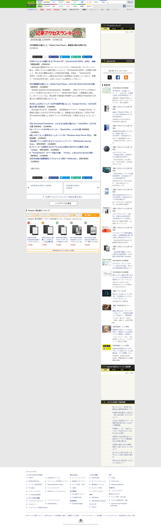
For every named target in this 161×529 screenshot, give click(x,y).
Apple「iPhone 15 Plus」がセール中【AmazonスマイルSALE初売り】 (122, 114)
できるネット (33, 504)
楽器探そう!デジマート (79, 481)
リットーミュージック (79, 478)
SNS (102, 9)
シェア (55, 57)
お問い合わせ (48, 515)
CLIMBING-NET (77, 497)
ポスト (39, 57)
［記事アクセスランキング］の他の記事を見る (63, 197)
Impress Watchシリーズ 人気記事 (119, 367)
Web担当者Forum (34, 481)
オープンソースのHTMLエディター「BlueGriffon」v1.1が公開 (56, 129)
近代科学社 (73, 501)
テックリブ (92, 504)
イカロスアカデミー (98, 491)
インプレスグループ (111, 515)
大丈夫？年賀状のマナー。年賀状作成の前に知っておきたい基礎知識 (122, 423)
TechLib (94, 507)
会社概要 (99, 515)
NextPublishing (52, 503)
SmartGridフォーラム (54, 478)
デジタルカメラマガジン (36, 501)
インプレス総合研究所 (35, 484)
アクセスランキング (114, 26)
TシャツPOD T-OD (78, 484)
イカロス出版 (93, 475)
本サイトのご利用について (34, 515)
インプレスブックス (54, 500)
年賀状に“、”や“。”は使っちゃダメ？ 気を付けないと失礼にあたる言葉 (122, 431)
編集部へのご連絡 (73, 515)
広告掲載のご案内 (60, 515)
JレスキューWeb (97, 488)
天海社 (113, 478)
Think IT (31, 478)
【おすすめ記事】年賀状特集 (116, 402)
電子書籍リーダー (91, 215)
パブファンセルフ (116, 490)
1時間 (105, 28)
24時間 (114, 28)
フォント (115, 9)
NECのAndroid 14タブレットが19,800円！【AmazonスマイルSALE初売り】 (122, 197)
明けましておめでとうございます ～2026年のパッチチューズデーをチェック (122, 296)
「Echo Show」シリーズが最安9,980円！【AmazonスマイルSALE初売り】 (122, 176)
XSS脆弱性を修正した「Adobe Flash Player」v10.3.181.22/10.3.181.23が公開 (62, 84)
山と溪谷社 (73, 491)
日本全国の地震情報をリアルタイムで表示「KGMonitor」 (55, 159)
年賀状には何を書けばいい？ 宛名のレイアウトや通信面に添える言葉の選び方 (123, 439)
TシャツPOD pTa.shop (118, 497)
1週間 (122, 28)
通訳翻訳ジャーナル (98, 484)
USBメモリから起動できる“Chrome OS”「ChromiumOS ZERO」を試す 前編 (63, 61)
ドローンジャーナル (35, 491)
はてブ (66, 57)
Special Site (111, 61)
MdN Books (95, 497)
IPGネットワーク (114, 494)
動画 (108, 9)
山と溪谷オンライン (78, 494)
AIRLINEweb (95, 478)
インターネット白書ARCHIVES (38, 507)
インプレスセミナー (54, 488)
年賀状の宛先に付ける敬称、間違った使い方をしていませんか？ (122, 447)
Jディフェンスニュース (99, 481)
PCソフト (54, 215)
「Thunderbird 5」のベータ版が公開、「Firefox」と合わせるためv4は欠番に (62, 153)
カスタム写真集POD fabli (119, 500)
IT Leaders (32, 488)
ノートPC (35, 215)
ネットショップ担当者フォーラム (58, 481)
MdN (90, 494)
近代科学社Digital (77, 503)
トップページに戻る (63, 203)
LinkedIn (88, 57)
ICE (110, 475)
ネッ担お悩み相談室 (35, 494)
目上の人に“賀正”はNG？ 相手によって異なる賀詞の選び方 (122, 455)
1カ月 (130, 28)
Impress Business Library (55, 484)
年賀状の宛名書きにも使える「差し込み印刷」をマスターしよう (122, 415)
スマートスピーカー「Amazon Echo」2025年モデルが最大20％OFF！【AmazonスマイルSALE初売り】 (122, 157)
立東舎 (74, 488)
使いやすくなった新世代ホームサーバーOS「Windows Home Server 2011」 (62, 135)
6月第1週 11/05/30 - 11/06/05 (41, 185)
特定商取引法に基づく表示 (127, 515)
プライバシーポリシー (87, 515)
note (77, 57)
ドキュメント (94, 9)
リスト (45, 57)
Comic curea (115, 481)
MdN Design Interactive (99, 501)
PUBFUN (112, 488)
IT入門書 (72, 215)
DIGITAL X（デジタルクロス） (57, 491)
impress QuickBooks (117, 484)
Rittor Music (74, 475)
